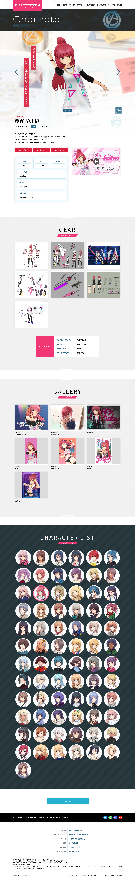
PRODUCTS (53, 817)
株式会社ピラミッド (75, 875)
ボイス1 (24, 150)
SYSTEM (33, 817)
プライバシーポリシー (109, 875)
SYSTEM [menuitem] (80, 5)
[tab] (65, 110)
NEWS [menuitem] (64, 5)
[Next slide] (119, 72)
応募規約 (119, 875)
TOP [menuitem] (58, 5)
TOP (14, 817)
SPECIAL (62, 817)
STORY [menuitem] (72, 5)
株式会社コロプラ (87, 875)
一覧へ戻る (68, 801)
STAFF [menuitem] (119, 5)
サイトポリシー (98, 875)
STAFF (69, 817)
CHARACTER (43, 817)
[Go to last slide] (16, 72)
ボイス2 (43, 150)
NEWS (20, 817)
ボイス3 (61, 150)
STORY (26, 817)
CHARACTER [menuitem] (90, 5)
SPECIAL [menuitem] (111, 5)
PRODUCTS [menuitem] (101, 5)
